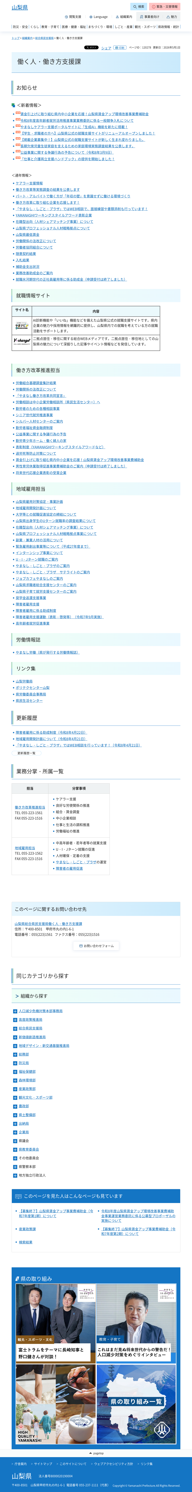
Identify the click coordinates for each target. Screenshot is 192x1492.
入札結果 (22, 260)
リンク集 (147, 1463)
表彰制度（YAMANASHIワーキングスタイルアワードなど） (60, 447)
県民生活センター (29, 700)
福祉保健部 (27, 1071)
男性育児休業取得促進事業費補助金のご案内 (49, 466)
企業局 (24, 1132)
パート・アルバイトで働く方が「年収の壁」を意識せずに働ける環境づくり (73, 196)
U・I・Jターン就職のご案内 (37, 559)
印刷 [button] (121, 48)
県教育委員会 (29, 1149)
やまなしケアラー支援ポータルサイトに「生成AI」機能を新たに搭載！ (74, 126)
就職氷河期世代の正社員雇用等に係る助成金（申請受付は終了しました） (71, 279)
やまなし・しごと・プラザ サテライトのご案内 (53, 572)
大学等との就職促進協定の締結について (46, 514)
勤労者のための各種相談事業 (38, 408)
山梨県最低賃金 (27, 234)
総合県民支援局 (44, 38)
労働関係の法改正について (36, 240)
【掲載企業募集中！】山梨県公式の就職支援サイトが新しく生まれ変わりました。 (82, 139)
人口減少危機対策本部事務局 (41, 1011)
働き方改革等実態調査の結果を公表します (48, 189)
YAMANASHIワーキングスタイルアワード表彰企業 (54, 215)
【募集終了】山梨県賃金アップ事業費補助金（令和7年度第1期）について (56, 1213)
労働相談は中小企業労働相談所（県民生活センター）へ (58, 402)
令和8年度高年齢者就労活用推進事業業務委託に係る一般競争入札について (77, 120)
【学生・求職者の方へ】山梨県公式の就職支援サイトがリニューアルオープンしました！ (87, 133)
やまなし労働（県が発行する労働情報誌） (48, 652)
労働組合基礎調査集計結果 (36, 382)
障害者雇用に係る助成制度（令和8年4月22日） (51, 732)
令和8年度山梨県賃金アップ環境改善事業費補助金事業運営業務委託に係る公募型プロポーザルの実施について (138, 1216)
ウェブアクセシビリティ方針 (113, 1463)
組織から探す (34, 996)
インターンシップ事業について (39, 552)
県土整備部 (27, 1114)
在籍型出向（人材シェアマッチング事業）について (54, 221)
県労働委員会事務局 (31, 694)
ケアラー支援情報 (29, 183)
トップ (16, 38)
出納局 (24, 1123)
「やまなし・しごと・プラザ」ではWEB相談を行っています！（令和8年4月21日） (79, 745)
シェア (106, 48)
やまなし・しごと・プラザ (76, 862)
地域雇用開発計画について (36, 507)
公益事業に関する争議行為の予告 (41, 434)
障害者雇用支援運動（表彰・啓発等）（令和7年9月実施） (60, 616)
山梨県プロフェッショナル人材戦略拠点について (53, 228)
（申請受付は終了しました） (105, 466)
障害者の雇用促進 (69, 868)
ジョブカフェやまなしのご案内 (39, 578)
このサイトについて (73, 1463)
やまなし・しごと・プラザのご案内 (43, 565)
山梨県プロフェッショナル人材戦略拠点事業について (56, 533)
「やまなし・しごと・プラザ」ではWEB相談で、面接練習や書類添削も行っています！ (82, 208)
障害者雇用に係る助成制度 (36, 610)
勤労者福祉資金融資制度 (34, 427)
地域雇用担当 (25, 847)
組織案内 (27, 38)
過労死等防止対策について (36, 453)
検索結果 (25, 1242)
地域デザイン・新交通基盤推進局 (44, 1045)
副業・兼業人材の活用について (39, 540)
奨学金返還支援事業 (31, 597)
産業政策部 (27, 1088)
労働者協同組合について (34, 247)
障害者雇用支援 (27, 604)
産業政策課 (27, 1229)
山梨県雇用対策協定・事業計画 (39, 501)
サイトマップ (43, 1463)
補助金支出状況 (27, 266)
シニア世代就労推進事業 (34, 414)
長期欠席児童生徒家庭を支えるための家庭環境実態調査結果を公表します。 (77, 146)
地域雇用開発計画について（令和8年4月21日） (51, 738)
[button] (164, 6)
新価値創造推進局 (32, 1037)
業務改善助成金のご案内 (34, 272)
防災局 (24, 1062)
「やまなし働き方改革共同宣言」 (41, 395)
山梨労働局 (24, 681)
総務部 (24, 1054)
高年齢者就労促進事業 (33, 623)
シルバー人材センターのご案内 (39, 421)
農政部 (24, 1106)
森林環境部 (27, 1080)
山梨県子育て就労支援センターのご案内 (46, 591)
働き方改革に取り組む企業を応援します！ (48, 202)
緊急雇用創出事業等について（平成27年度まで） (53, 546)
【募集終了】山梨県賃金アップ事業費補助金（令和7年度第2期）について (138, 1231)
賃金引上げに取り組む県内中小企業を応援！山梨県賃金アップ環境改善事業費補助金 (84, 113)
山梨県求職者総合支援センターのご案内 (46, 584)
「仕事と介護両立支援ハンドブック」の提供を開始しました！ (67, 158)
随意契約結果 (26, 253)
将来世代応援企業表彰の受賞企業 (41, 472)
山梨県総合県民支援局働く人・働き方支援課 (48, 923)
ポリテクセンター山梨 (33, 687)
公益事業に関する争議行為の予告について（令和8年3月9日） (67, 152)
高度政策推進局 (30, 1019)
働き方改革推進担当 (30, 807)
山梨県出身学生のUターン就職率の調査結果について (56, 520)
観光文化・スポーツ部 (35, 1097)
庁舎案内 (21, 1463)
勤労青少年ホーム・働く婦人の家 (41, 440)
